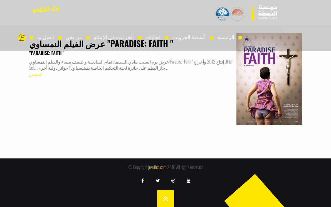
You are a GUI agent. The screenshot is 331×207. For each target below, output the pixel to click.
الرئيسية (225, 37)
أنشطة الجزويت (189, 37)
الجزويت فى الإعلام (114, 37)
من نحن (74, 37)
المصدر (36, 74)
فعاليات (153, 37)
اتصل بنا (45, 37)
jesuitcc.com (157, 167)
